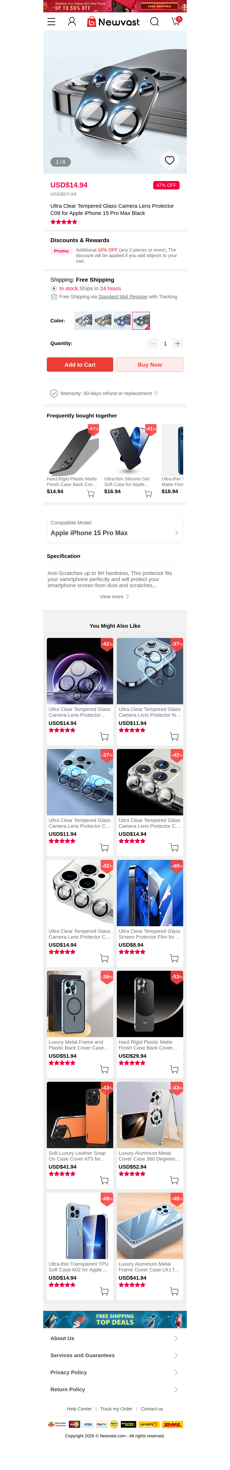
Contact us (152, 1409)
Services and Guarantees (82, 1355)
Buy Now (150, 364)
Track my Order (116, 1409)
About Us (62, 1338)
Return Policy (67, 1389)
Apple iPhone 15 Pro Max (89, 533)
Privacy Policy (68, 1372)
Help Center (79, 1409)
